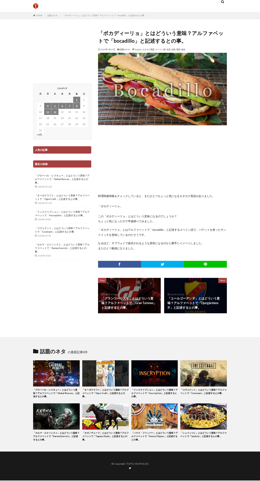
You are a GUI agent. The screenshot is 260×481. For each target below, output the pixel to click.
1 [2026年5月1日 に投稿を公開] (76, 99)
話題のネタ (52, 15)
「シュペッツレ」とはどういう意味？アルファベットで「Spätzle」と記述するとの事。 (203, 438)
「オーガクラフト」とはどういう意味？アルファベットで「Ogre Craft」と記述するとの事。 (62, 197)
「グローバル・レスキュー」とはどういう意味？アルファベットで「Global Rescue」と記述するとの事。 (62, 179)
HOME (39, 15)
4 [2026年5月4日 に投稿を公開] (47, 105)
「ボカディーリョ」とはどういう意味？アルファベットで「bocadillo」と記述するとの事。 (104, 15)
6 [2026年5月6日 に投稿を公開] (62, 105)
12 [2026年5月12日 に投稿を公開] (55, 112)
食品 (183, 49)
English (138, 49)
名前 (168, 49)
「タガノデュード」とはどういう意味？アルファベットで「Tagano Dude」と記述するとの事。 (105, 438)
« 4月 (39, 134)
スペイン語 (160, 49)
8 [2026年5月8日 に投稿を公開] (76, 105)
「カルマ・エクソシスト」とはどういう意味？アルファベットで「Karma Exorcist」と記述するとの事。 (62, 248)
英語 (178, 49)
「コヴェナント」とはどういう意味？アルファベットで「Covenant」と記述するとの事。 (62, 230)
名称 (173, 49)
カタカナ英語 (148, 49)
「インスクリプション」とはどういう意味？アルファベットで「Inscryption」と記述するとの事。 (62, 213)
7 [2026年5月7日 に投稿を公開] (69, 105)
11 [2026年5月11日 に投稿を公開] (47, 112)
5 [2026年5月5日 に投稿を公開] (55, 105)
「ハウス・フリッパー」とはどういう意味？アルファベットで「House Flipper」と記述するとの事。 (154, 438)
